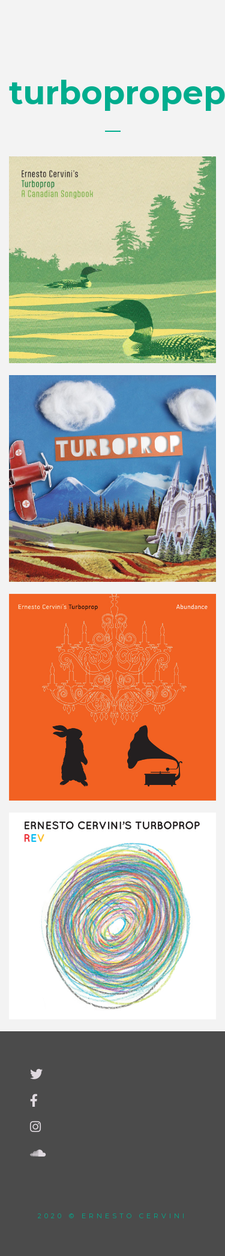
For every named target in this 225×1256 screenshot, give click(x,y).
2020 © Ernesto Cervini (112, 1216)
